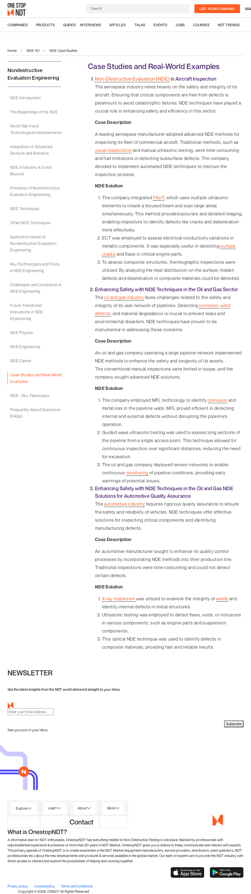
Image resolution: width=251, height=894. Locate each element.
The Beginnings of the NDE (34, 111)
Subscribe (233, 724)
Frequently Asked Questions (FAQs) (35, 413)
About (82, 808)
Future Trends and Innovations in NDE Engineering (26, 312)
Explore (22, 808)
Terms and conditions (77, 886)
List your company (217, 9)
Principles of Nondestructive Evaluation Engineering (35, 191)
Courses (201, 25)
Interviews (90, 25)
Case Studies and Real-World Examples (36, 378)
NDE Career (20, 360)
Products (45, 25)
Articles (117, 25)
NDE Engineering (25, 346)
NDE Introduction (25, 97)
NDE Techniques (24, 208)
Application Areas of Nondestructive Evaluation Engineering (33, 243)
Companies (18, 25)
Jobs (180, 25)
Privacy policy (18, 886)
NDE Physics (21, 332)
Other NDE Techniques (30, 222)
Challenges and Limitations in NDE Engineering (35, 288)
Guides (69, 25)
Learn (52, 808)
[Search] (137, 8)
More (111, 808)
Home (12, 50)
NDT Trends (229, 25)
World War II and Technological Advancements (36, 129)
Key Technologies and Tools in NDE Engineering (34, 267)
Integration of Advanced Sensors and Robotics (31, 150)
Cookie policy (45, 886)
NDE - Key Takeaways (29, 395)
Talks (139, 25)
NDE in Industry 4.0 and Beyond (30, 170)
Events (160, 25)
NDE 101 (33, 50)
